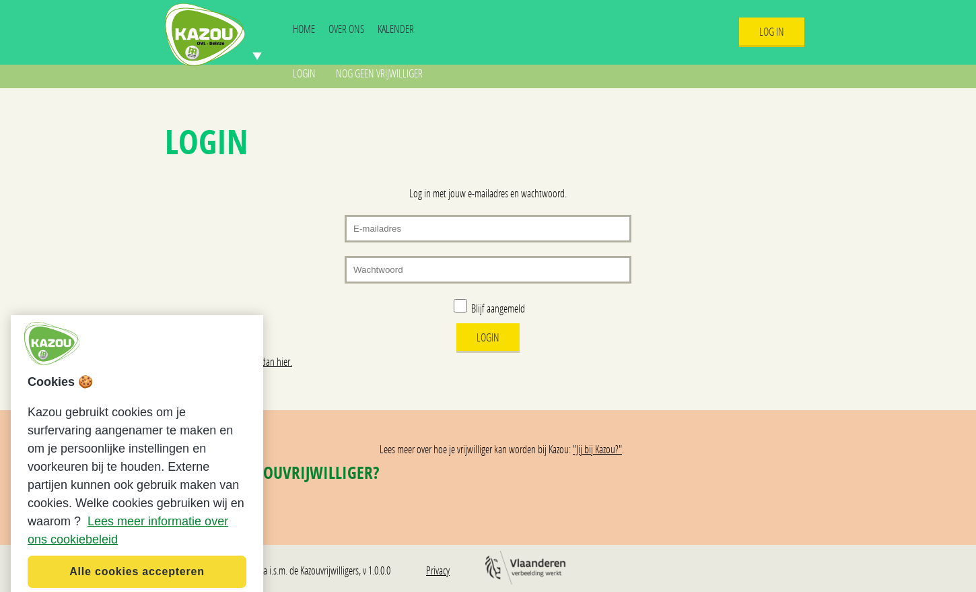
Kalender (396, 29)
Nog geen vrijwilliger (379, 73)
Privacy (438, 570)
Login (304, 73)
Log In (771, 31)
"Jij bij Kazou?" (597, 449)
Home (304, 29)
